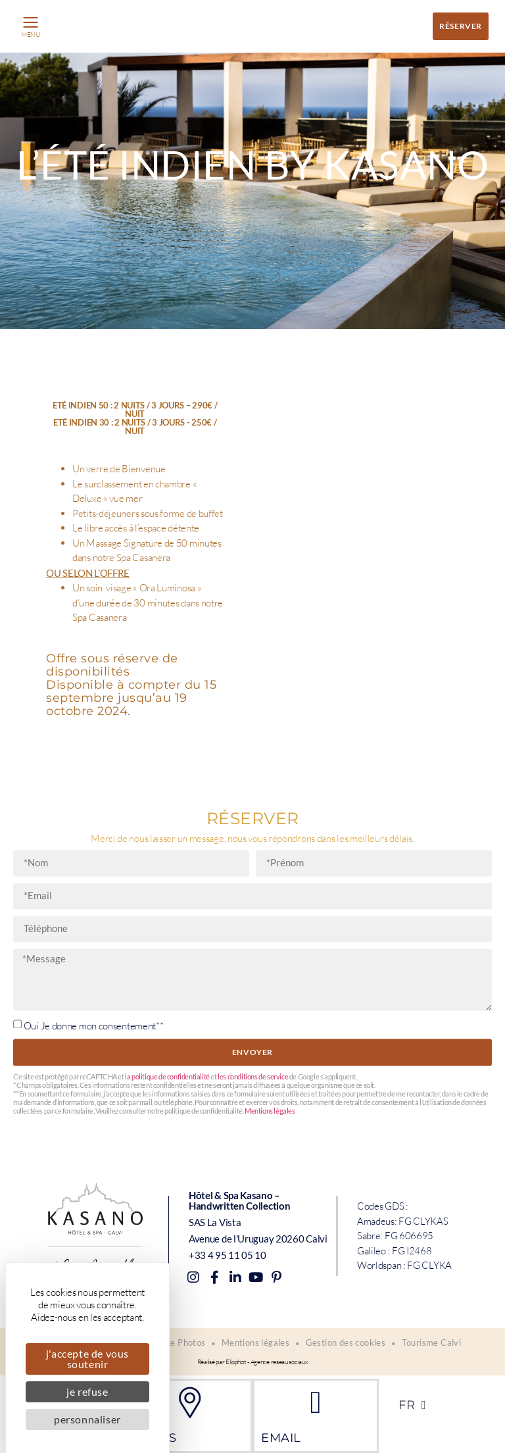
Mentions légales (270, 1295)
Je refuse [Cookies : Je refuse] (87, 1391)
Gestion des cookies (346, 1344)
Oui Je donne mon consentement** (94, 1209)
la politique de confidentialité (167, 1261)
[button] (30, 23)
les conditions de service (253, 1261)
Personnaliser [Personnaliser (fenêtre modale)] (87, 1419)
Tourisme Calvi (433, 1344)
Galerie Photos (175, 1344)
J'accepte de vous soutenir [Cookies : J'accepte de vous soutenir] (87, 1358)
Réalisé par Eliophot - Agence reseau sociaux (252, 1363)
